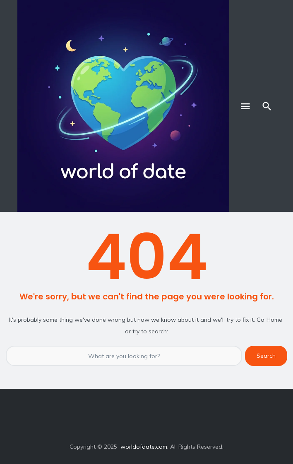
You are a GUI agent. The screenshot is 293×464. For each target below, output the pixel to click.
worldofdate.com (143, 446)
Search (266, 355)
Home (274, 319)
